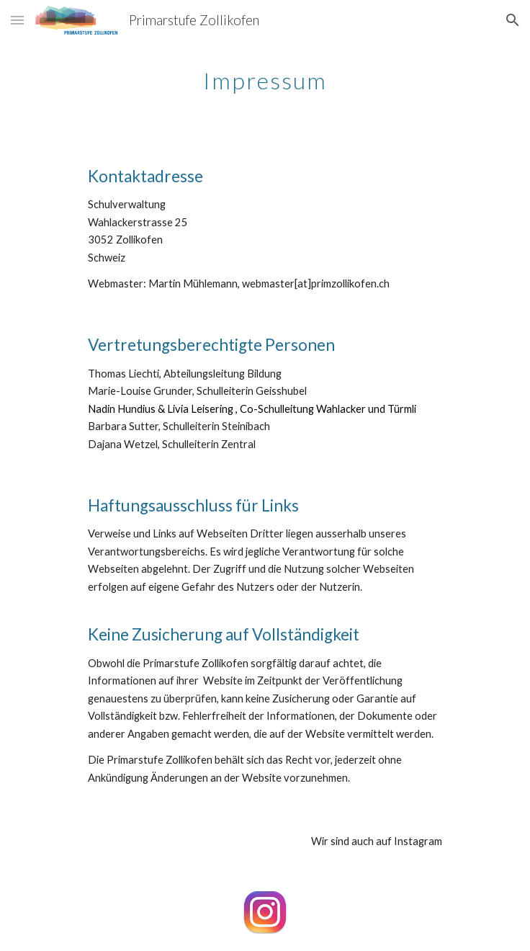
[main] (264, 76)
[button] (17, 20)
